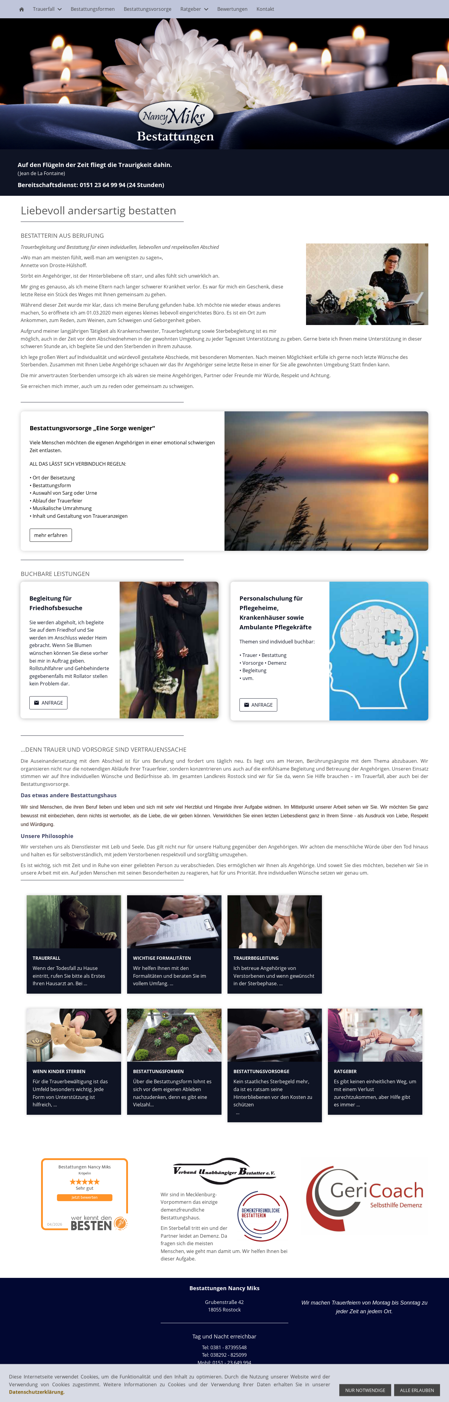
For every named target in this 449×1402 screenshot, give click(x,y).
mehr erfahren (50, 535)
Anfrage (48, 703)
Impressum (32, 1391)
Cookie (89, 1391)
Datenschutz (63, 1391)
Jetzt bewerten (84, 1197)
